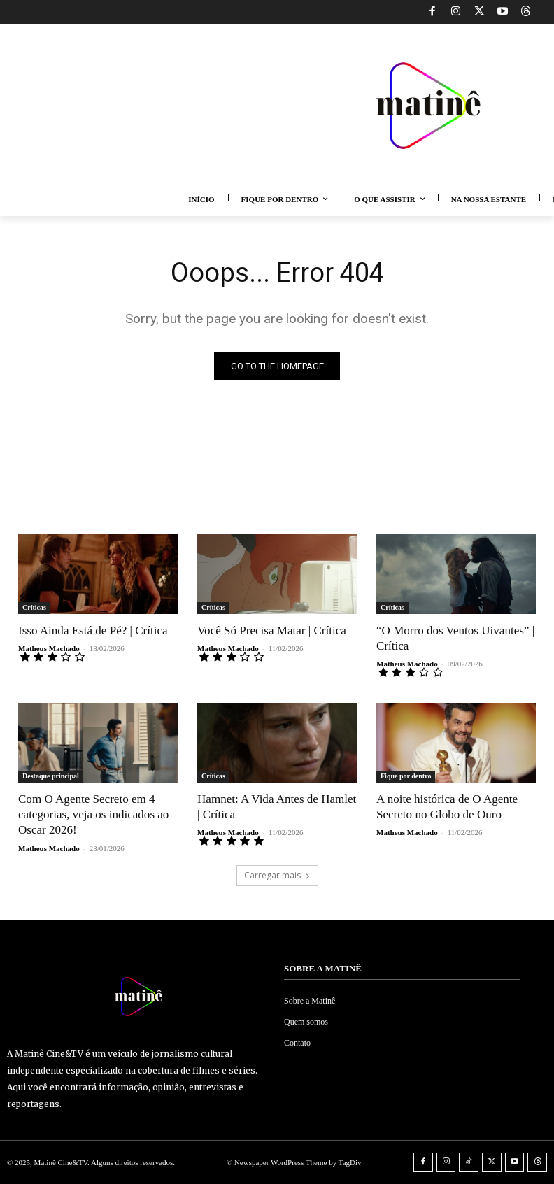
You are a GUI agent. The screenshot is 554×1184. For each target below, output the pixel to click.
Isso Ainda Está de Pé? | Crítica (92, 630)
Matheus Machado (49, 648)
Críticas (34, 607)
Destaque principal (50, 776)
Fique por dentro (406, 776)
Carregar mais (277, 874)
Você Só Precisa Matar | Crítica (271, 630)
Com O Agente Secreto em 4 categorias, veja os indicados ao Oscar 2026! (93, 814)
